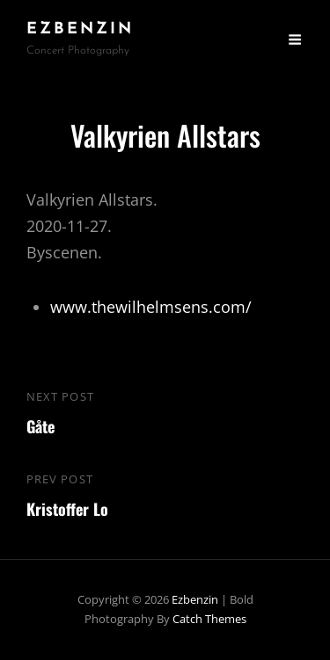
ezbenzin (80, 29)
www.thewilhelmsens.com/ (151, 306)
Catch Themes (209, 619)
